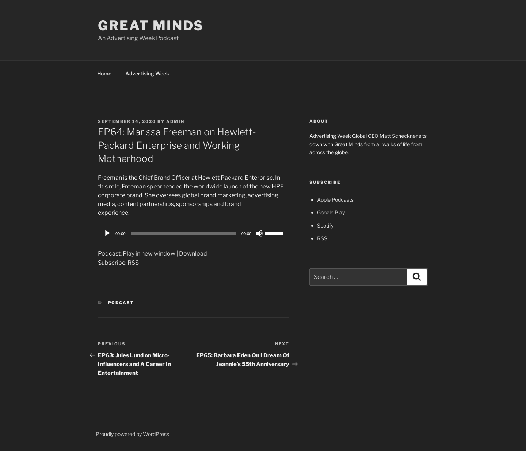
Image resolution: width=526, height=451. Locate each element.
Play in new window (149, 253)
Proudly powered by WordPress (132, 434)
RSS (133, 262)
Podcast (121, 302)
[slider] (184, 233)
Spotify (325, 225)
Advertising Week (147, 73)
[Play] (107, 233)
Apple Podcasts (335, 200)
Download (193, 253)
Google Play (331, 212)
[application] (193, 233)
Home (104, 73)
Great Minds (151, 26)
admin (175, 121)
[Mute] (259, 233)
